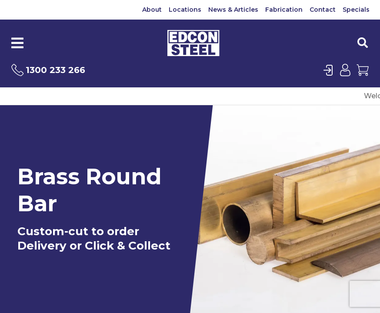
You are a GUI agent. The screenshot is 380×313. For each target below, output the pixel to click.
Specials (356, 9)
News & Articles (233, 9)
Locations (185, 9)
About (152, 9)
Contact (323, 9)
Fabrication (284, 9)
